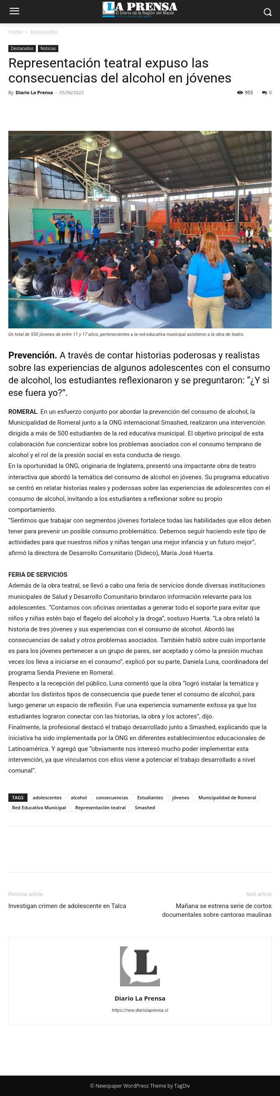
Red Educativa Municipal (39, 807)
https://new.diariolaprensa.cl (140, 1010)
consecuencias (112, 797)
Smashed (145, 807)
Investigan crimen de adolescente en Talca (67, 906)
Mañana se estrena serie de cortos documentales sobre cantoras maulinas (217, 910)
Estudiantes (150, 797)
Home (15, 31)
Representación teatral (100, 807)
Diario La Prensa (34, 92)
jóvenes (181, 797)
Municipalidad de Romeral (227, 797)
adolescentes (47, 797)
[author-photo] (140, 986)
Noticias (48, 48)
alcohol (79, 797)
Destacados (44, 31)
